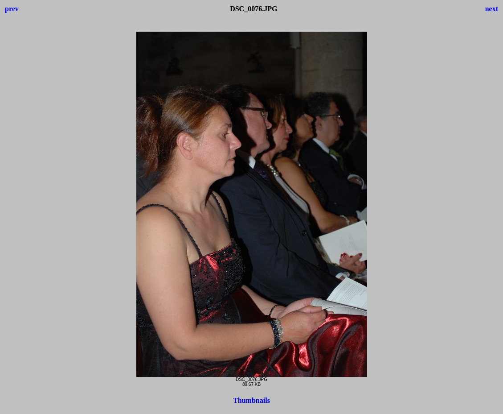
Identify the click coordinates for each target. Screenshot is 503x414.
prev (12, 8)
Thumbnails (251, 400)
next (491, 8)
